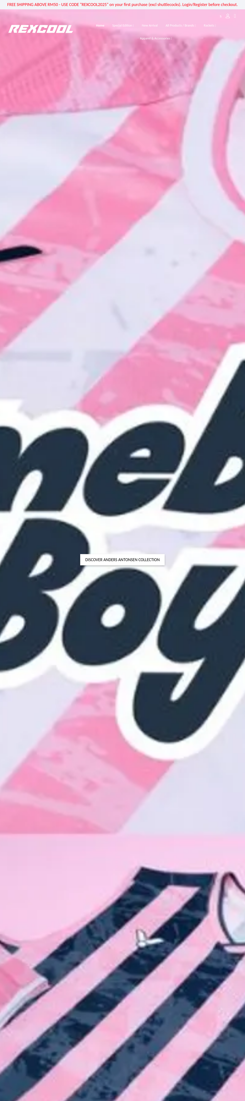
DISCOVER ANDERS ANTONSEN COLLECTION (122, 559)
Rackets (210, 25)
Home (100, 25)
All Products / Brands (181, 25)
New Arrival (150, 25)
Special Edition (123, 25)
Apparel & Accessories (156, 38)
